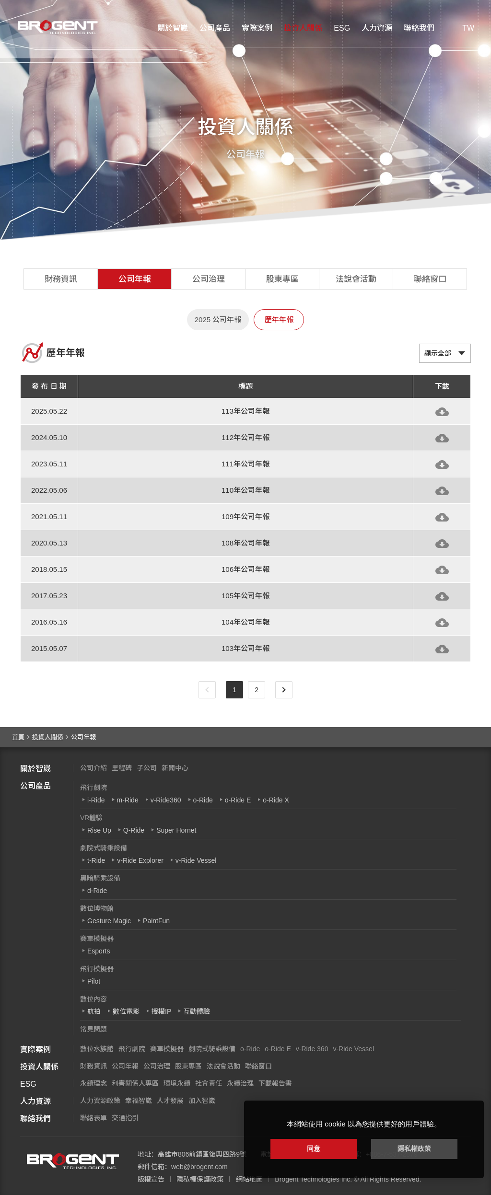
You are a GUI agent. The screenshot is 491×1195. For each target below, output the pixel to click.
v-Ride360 (166, 800)
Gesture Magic (109, 921)
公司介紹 (93, 768)
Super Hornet (176, 830)
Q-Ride (133, 830)
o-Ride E (238, 800)
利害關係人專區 (135, 1083)
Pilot (93, 981)
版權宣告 (151, 1179)
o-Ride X (276, 800)
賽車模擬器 (97, 938)
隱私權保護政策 (199, 1179)
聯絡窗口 (430, 279)
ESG (342, 28)
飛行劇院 (93, 787)
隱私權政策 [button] (414, 1148)
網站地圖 (249, 1179)
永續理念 (93, 1083)
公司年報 (134, 279)
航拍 (94, 1011)
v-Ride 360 (312, 1049)
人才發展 (170, 1100)
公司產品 (214, 28)
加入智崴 (201, 1100)
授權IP (161, 1011)
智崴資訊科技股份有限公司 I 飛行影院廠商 (55, 26)
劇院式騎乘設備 (103, 848)
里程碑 (122, 768)
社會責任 (208, 1083)
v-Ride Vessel (196, 860)
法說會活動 (356, 279)
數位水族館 (97, 1049)
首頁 (18, 737)
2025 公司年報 (218, 319)
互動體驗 (196, 1011)
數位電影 (126, 1011)
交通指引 (125, 1118)
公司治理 (208, 279)
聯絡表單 (93, 1118)
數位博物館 (97, 908)
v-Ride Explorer (140, 860)
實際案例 (257, 28)
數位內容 (93, 999)
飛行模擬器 (97, 969)
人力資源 (377, 28)
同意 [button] (313, 1148)
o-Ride (203, 800)
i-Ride (96, 800)
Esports (98, 951)
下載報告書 (275, 1083)
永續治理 (240, 1083)
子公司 (147, 768)
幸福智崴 (138, 1100)
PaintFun (156, 921)
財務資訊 (61, 279)
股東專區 (282, 279)
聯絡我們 (419, 28)
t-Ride (96, 860)
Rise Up (99, 830)
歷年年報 (279, 319)
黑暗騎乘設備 (100, 878)
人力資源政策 (100, 1100)
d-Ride (97, 890)
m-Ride (128, 800)
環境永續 (177, 1083)
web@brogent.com (199, 1167)
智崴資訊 (73, 1161)
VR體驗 (91, 818)
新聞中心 (175, 768)
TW (468, 28)
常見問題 (93, 1029)
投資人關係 (303, 28)
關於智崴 (172, 28)
